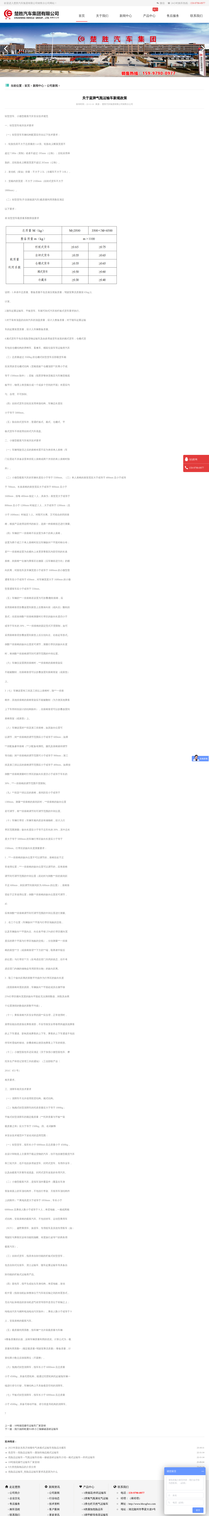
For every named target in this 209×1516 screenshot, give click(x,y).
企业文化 (15, 1498)
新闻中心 (126, 15)
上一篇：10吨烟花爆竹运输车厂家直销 (25, 1425)
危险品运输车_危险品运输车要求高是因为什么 (33, 1472)
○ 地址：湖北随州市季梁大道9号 (136, 1509)
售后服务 (173, 15)
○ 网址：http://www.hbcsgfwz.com (136, 1503)
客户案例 (54, 1509)
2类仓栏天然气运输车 (96, 1503)
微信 (161, 3)
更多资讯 (54, 1514)
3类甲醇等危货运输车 (96, 1514)
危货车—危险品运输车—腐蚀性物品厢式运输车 (33, 1452)
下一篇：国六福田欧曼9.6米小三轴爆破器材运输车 (31, 1429)
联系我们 (196, 15)
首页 (82, 15)
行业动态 (54, 1498)
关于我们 (102, 15)
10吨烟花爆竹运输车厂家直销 (24, 1462)
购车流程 (15, 1509)
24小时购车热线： (186, 3)
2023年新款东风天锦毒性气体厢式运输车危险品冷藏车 (37, 1448)
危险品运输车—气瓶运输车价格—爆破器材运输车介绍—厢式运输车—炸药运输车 (51, 1457)
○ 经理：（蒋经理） (129, 1498)
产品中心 (149, 15)
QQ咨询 (191, 459)
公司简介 (15, 1492)
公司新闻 (52, 85)
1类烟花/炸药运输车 (95, 1492)
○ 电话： (130, 1492)
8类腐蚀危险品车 (93, 1509)
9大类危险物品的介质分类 (22, 1467)
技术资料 (54, 1503)
